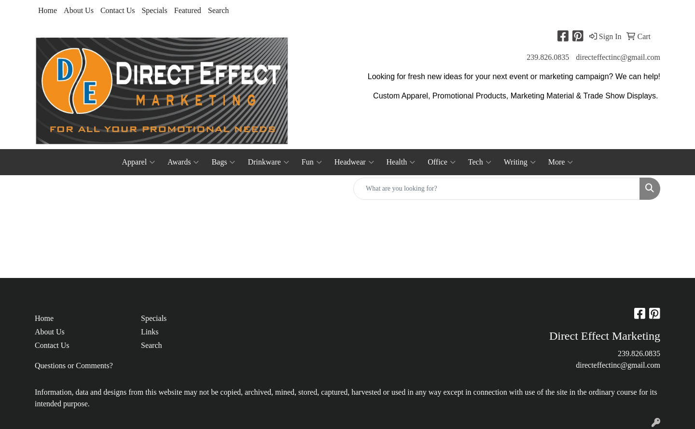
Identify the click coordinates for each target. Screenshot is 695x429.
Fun (312, 162)
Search (218, 10)
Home (47, 10)
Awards (183, 162)
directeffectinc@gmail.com (618, 57)
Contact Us (117, 10)
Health (401, 162)
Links (149, 332)
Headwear (354, 162)
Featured (187, 10)
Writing (520, 162)
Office (442, 162)
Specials (154, 10)
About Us (79, 10)
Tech (479, 162)
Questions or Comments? (74, 365)
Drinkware (268, 162)
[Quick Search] (496, 189)
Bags (223, 162)
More (560, 162)
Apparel (138, 162)
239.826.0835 (548, 57)
